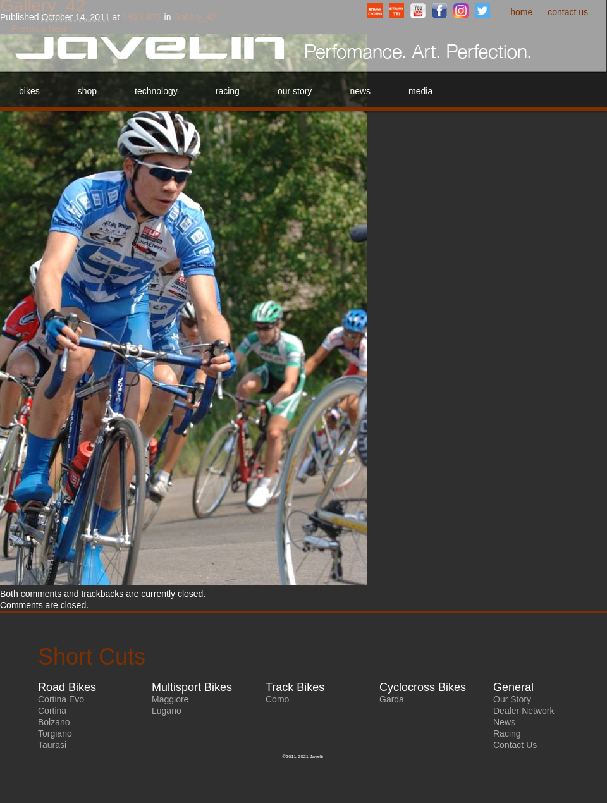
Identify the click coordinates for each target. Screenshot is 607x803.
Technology (156, 91)
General (513, 687)
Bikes (29, 91)
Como (277, 699)
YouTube (418, 10)
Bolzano (54, 722)
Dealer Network (523, 711)
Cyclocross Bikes (422, 687)
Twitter (482, 10)
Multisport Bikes (192, 687)
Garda (391, 699)
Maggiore (170, 699)
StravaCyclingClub (375, 10)
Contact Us (568, 12)
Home (521, 12)
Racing (228, 91)
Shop (87, 91)
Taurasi (52, 745)
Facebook (439, 10)
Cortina (52, 711)
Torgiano (55, 733)
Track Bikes (295, 687)
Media (420, 91)
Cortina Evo (61, 699)
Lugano (166, 711)
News (360, 91)
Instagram (461, 10)
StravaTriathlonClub (396, 10)
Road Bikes (67, 687)
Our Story (295, 91)
